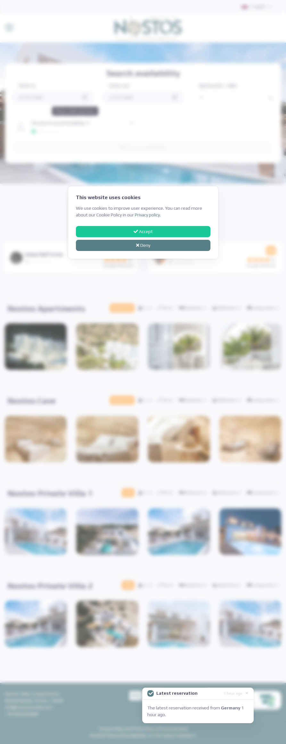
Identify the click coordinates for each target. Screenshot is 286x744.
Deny (143, 245)
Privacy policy (147, 214)
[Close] (247, 692)
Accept (143, 231)
